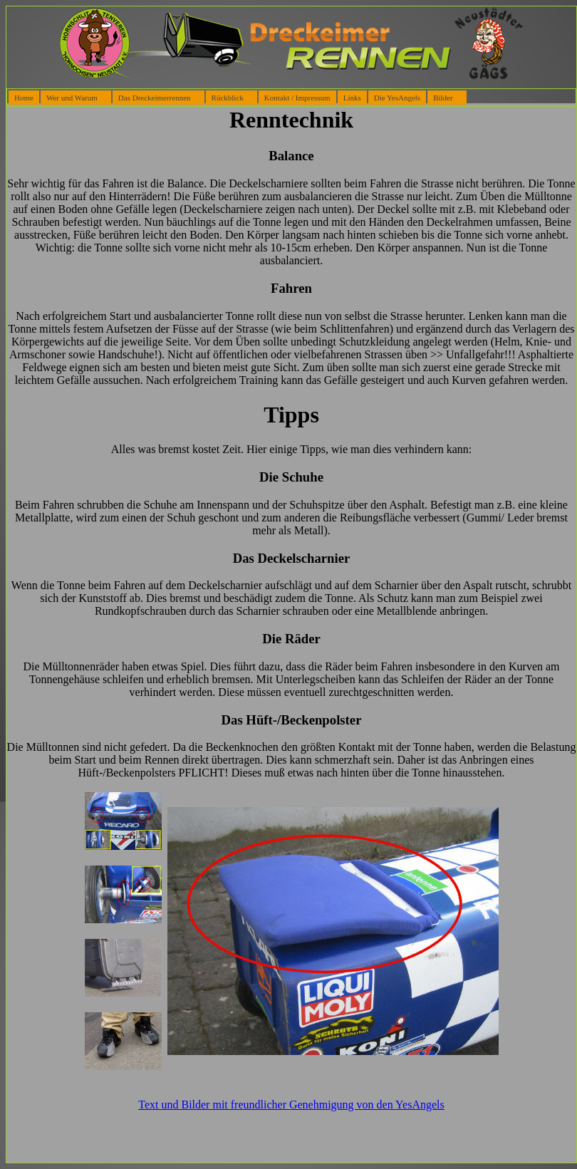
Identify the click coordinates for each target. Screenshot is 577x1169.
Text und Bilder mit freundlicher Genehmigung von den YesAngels (291, 1104)
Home (23, 97)
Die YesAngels (397, 97)
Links (352, 97)
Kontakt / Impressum (297, 97)
